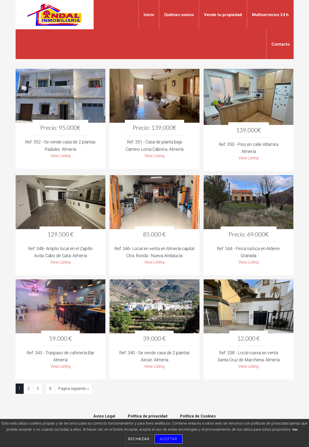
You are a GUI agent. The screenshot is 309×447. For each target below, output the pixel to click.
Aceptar (168, 439)
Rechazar (139, 439)
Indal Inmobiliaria (55, 14)
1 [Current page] (20, 391)
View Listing (60, 156)
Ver (295, 429)
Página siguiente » (73, 391)
